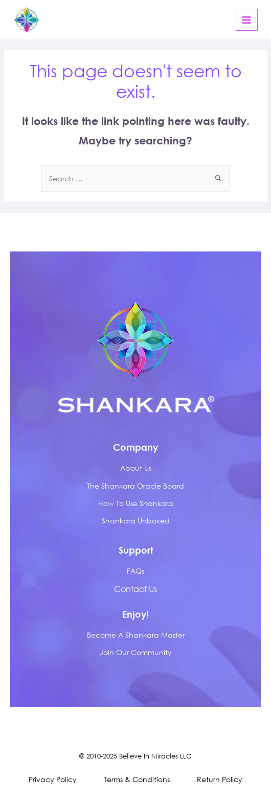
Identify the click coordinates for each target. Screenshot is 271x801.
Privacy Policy (53, 779)
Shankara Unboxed (136, 520)
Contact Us (135, 588)
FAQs (135, 571)
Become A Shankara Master (136, 635)
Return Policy (219, 779)
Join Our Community (136, 652)
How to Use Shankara (135, 503)
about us (135, 468)
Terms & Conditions (137, 779)
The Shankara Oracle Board (135, 486)
